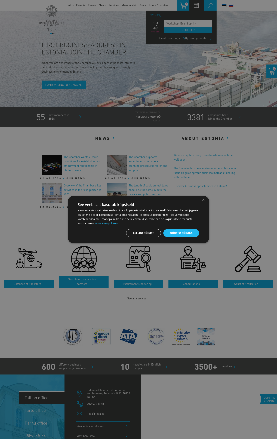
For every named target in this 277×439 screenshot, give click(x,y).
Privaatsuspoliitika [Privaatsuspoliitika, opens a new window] (106, 223)
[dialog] (138, 219)
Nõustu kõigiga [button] (181, 233)
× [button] (203, 200)
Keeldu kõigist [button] (143, 233)
